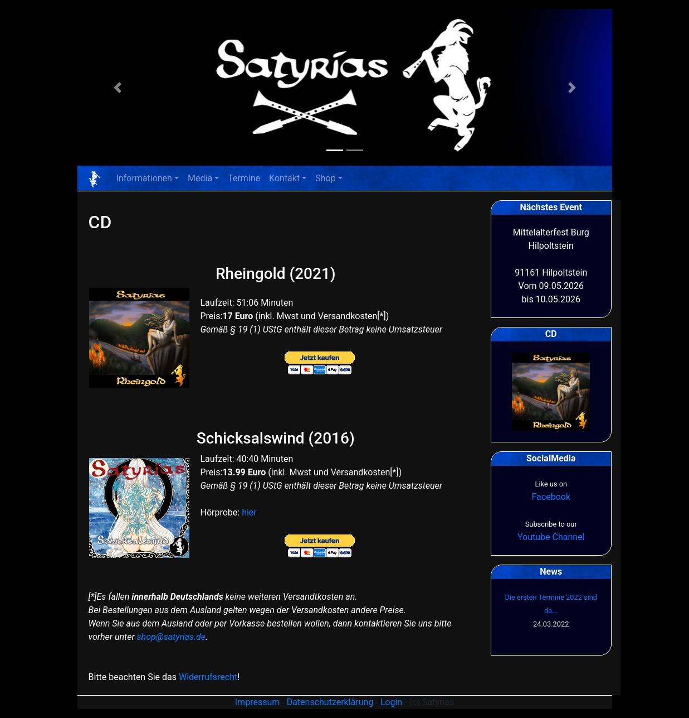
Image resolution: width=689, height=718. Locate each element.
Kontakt (284, 178)
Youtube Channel (551, 537)
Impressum (257, 702)
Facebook (551, 496)
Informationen (144, 178)
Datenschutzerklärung (330, 702)
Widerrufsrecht (208, 677)
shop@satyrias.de (171, 637)
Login (391, 702)
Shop (325, 178)
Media (200, 178)
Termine (244, 178)
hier (249, 512)
